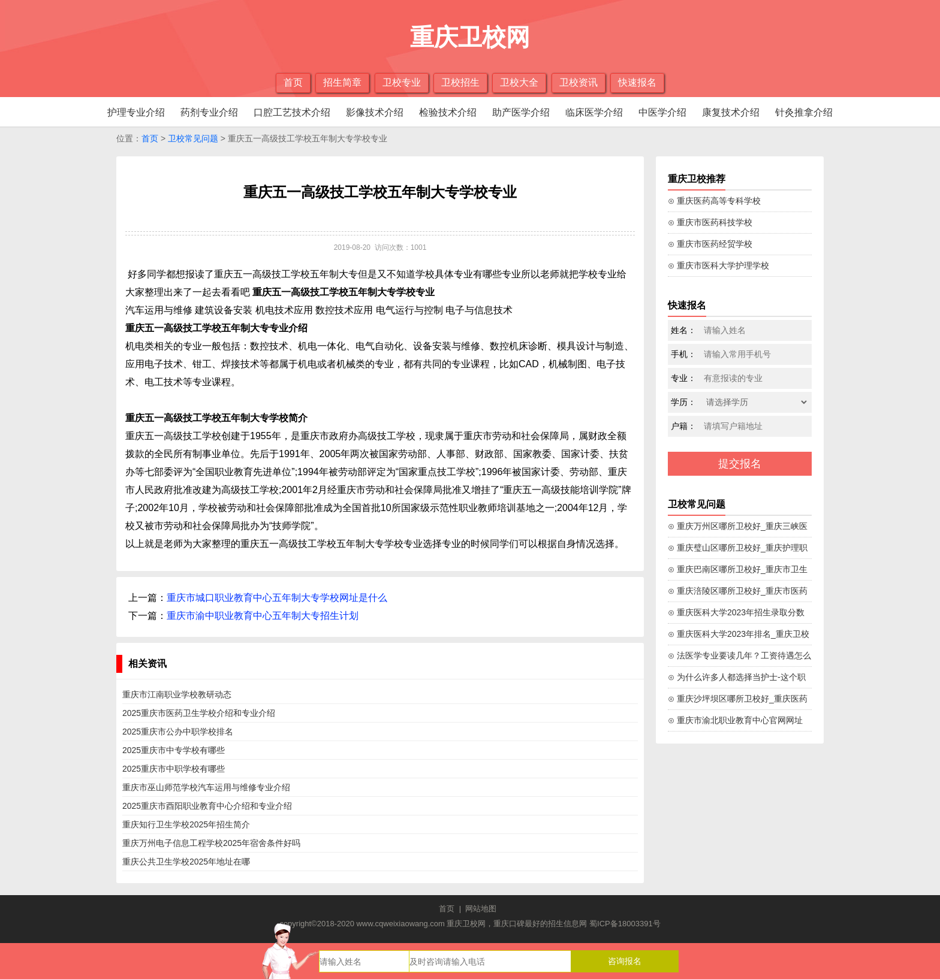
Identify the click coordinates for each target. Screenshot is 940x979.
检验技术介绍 (448, 112)
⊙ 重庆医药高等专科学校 (714, 201)
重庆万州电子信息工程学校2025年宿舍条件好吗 (211, 843)
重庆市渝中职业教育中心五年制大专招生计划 (262, 616)
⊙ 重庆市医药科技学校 (710, 222)
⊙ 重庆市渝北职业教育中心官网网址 (735, 720)
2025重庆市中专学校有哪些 (173, 750)
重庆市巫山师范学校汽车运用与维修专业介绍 (206, 787)
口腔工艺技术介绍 (292, 112)
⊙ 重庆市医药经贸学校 (710, 244)
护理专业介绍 (136, 112)
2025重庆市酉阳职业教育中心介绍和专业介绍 (207, 806)
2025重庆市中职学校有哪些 (173, 768)
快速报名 (637, 82)
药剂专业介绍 (209, 112)
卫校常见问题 (193, 138)
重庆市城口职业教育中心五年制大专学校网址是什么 (277, 598)
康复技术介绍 (731, 112)
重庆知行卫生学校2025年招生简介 (186, 824)
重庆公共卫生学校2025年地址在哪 (186, 861)
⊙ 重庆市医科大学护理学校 (718, 265)
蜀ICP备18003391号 (625, 923)
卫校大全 (519, 82)
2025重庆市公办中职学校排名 (177, 731)
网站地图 (480, 908)
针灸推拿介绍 (804, 112)
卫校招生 (460, 82)
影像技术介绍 (374, 112)
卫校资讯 (578, 82)
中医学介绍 (662, 112)
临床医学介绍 (594, 112)
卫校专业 (401, 82)
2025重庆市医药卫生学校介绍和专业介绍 (198, 713)
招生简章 (342, 82)
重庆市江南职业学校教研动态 (176, 694)
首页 (293, 82)
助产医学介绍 (521, 112)
